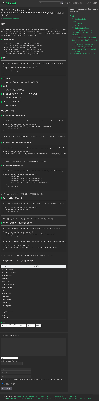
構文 (76, 21)
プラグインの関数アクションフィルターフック (31, 398)
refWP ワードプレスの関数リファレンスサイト (30, 396)
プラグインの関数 (93, 2)
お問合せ (88, 398)
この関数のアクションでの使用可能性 (84, 54)
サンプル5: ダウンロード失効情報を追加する (86, 50)
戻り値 (77, 26)
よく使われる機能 (80, 19)
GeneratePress (11, 398)
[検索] (62, 3)
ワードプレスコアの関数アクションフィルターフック (61, 396)
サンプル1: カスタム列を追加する (85, 38)
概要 (73, 16)
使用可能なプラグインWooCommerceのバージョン (84, 29)
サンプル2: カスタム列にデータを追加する (86, 41)
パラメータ (78, 23)
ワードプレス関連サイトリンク (76, 398)
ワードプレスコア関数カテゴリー (75, 2)
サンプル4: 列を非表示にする (84, 47)
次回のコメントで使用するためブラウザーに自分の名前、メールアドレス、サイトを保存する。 (33, 380)
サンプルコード (76, 35)
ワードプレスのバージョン (83, 32)
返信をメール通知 (8, 384)
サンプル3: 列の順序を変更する (85, 44)
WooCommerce (7, 18)
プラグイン (16, 18)
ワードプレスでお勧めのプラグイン (56, 398)
